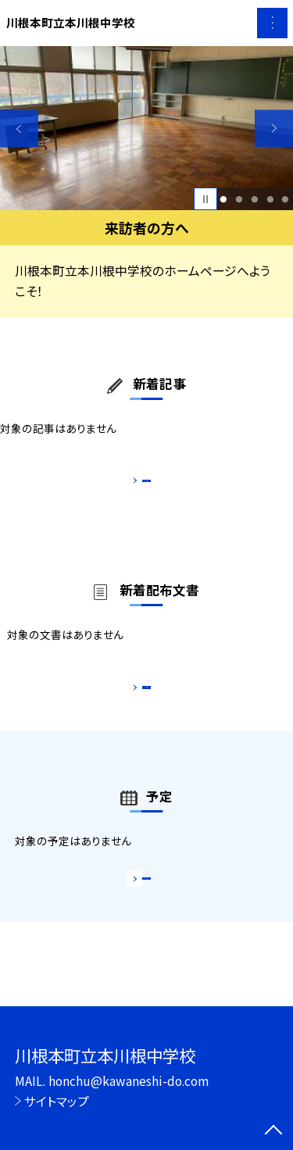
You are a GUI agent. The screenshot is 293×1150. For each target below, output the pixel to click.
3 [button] (254, 199)
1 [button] (223, 199)
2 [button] (238, 199)
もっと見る (139, 485)
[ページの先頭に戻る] (273, 1131)
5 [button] (285, 199)
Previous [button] (19, 128)
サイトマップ (56, 1100)
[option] (146, 128)
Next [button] (274, 128)
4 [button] (269, 199)
